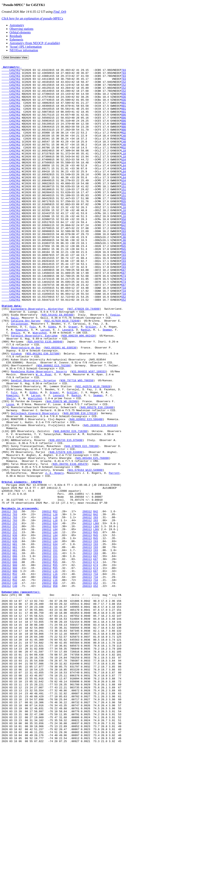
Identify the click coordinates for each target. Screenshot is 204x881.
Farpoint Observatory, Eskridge (34, 390)
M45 (123, 283)
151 (123, 208)
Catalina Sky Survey (25, 372)
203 (123, 265)
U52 (123, 344)
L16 (123, 236)
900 (123, 136)
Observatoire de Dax (25, 405)
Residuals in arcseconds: (20, 597)
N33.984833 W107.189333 (89, 433)
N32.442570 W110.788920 (93, 451)
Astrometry (17, 25)
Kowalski (22, 383)
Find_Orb (59, 11)
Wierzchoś (40, 387)
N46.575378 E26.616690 (66, 530)
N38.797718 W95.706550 (77, 444)
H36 (123, 100)
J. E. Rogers (54, 555)
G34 (123, 179)
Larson (45, 383)
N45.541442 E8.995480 (57, 365)
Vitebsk (16, 412)
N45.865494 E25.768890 (92, 537)
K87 (123, 311)
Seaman (107, 383)
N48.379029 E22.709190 (81, 523)
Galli (15, 369)
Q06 (123, 125)
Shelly (15, 387)
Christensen (19, 376)
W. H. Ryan (43, 437)
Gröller (90, 379)
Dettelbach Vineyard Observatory (35, 483)
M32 (123, 147)
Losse (10, 473)
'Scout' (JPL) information (26, 46)
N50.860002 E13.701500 (53, 426)
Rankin (85, 383)
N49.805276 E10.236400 (97, 476)
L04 (123, 186)
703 (123, 71)
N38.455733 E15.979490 (66, 516)
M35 (123, 225)
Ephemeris (16, 39)
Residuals (16, 36)
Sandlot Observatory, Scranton (33, 444)
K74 (123, 319)
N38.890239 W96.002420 (78, 390)
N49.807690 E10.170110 (80, 483)
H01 (123, 111)
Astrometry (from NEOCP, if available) (35, 43)
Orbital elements (20, 32)
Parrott (114, 555)
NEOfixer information (24, 50)
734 (123, 333)
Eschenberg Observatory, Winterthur (37, 358)
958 (123, 243)
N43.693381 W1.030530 (60, 405)
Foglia (115, 365)
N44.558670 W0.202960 (62, 469)
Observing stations (21, 28)
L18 (123, 168)
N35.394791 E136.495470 (70, 544)
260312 (6, 601)
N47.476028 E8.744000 (83, 358)
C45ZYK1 (11, 71)
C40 (123, 150)
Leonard (67, 383)
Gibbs (52, 379)
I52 (123, 86)
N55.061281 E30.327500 (42, 412)
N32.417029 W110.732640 (62, 372)
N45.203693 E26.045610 (100, 498)
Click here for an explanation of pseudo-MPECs (32, 18)
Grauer (73, 379)
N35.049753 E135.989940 (45, 397)
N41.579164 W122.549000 (85, 551)
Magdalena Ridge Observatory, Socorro (39, 433)
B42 (123, 258)
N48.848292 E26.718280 (70, 505)
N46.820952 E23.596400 (86, 491)
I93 (123, 294)
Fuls (32, 379)
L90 (123, 272)
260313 (87, 615)
